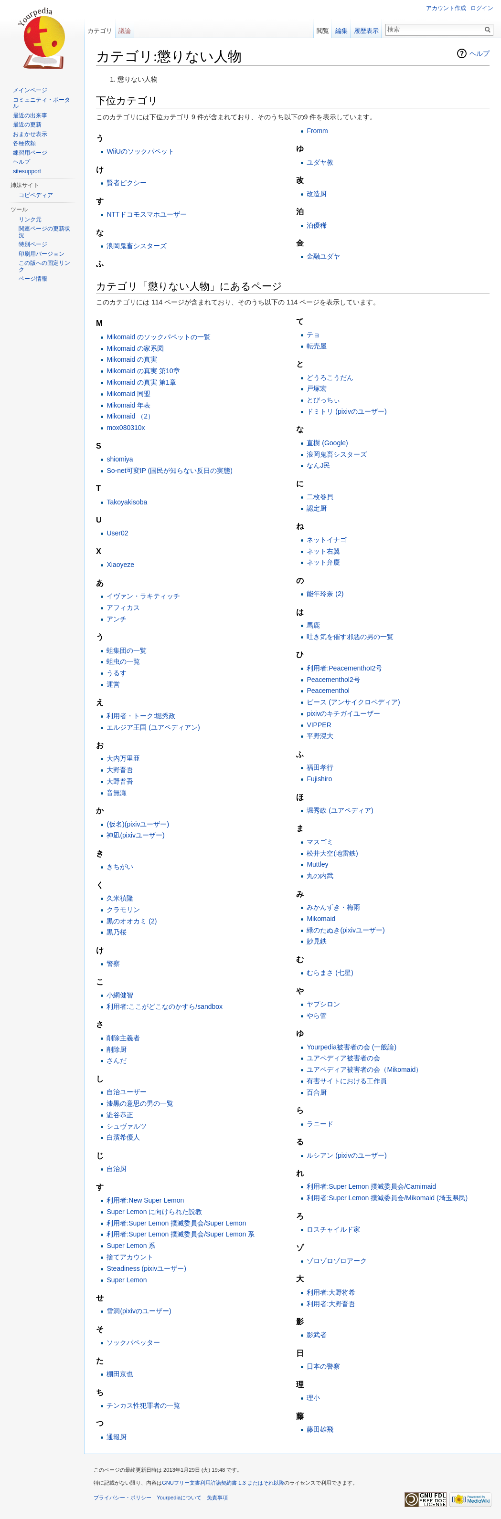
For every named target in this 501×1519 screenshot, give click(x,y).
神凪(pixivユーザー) (135, 835)
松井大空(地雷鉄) (332, 853)
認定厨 (317, 508)
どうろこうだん (330, 377)
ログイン (481, 8)
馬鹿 (313, 625)
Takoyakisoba (127, 502)
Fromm (317, 131)
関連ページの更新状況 (44, 232)
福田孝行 (320, 767)
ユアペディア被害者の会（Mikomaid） (364, 1069)
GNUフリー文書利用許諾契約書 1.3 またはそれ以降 (223, 1483)
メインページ (30, 90)
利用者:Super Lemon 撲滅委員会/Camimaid (371, 1186)
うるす (117, 673)
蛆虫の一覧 (123, 661)
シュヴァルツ (127, 1126)
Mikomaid (321, 918)
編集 (341, 30)
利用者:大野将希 (331, 1292)
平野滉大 (320, 736)
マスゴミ (320, 842)
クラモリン (123, 909)
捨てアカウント (130, 1257)
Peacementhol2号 (333, 679)
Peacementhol (328, 690)
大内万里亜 (123, 758)
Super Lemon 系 (131, 1245)
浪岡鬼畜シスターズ (137, 246)
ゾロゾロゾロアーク (337, 1261)
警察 (113, 963)
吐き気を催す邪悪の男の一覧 (350, 636)
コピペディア (36, 195)
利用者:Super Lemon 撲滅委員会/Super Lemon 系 (181, 1234)
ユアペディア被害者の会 (343, 1058)
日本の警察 (323, 1366)
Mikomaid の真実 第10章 (143, 371)
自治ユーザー (127, 1092)
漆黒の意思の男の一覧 (140, 1103)
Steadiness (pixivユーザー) (146, 1268)
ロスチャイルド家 (333, 1229)
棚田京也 (120, 1374)
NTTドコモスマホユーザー (146, 214)
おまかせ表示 (30, 134)
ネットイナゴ (327, 540)
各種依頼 (24, 143)
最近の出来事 (30, 115)
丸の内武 (320, 876)
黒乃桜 (117, 932)
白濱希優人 (123, 1137)
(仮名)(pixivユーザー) (138, 824)
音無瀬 (117, 792)
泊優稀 (317, 225)
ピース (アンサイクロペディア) (353, 702)
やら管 (317, 1015)
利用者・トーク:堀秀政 (141, 716)
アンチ (117, 619)
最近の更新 (27, 124)
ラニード (320, 1124)
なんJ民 (318, 465)
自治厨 (117, 1169)
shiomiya (120, 459)
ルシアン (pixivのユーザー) (346, 1155)
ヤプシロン (323, 1004)
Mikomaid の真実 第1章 (141, 382)
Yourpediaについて (179, 1497)
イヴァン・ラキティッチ (143, 596)
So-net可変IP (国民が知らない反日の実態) (169, 470)
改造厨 (317, 194)
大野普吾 (120, 781)
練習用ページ (30, 152)
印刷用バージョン (41, 254)
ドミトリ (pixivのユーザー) (346, 411)
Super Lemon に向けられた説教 (154, 1211)
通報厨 (117, 1437)
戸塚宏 (317, 388)
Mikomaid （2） (130, 416)
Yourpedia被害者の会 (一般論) (351, 1047)
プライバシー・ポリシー (122, 1497)
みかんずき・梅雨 (333, 907)
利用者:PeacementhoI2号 (344, 668)
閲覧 (323, 30)
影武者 (317, 1335)
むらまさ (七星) (330, 972)
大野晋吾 (120, 770)
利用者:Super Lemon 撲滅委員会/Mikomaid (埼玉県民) (387, 1198)
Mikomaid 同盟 (128, 394)
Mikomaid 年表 (128, 405)
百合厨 (317, 1092)
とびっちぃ (323, 400)
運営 (113, 684)
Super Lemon (127, 1280)
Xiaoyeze (120, 564)
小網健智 (120, 995)
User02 (117, 533)
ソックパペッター (133, 1342)
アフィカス (123, 607)
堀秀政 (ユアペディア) (340, 810)
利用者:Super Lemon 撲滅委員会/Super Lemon (176, 1223)
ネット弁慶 (323, 562)
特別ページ (33, 244)
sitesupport (27, 171)
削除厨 (117, 1049)
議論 (124, 30)
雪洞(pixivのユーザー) (139, 1311)
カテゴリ (99, 30)
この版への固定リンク (44, 266)
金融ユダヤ (323, 256)
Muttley (317, 864)
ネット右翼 (323, 551)
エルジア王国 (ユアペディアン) (153, 727)
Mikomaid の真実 (132, 359)
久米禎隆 (120, 898)
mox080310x (126, 427)
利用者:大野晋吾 (331, 1304)
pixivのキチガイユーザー (343, 713)
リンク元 (30, 219)
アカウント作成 (446, 8)
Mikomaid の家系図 (135, 348)
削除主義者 (123, 1038)
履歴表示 (366, 30)
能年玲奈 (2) (325, 593)
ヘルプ (479, 53)
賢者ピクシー (127, 183)
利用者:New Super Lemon (145, 1200)
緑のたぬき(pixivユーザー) (345, 930)
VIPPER (319, 725)
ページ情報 (33, 278)
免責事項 (217, 1497)
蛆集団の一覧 (127, 650)
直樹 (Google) (327, 443)
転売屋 (317, 346)
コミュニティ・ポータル (41, 103)
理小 (313, 1398)
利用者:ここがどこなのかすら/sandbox (165, 1006)
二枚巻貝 (320, 497)
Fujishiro (319, 779)
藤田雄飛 (320, 1429)
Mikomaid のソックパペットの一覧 (159, 337)
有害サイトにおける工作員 (347, 1081)
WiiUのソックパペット (140, 151)
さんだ (117, 1060)
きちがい (120, 866)
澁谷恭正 (120, 1115)
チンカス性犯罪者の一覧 (143, 1405)
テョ (313, 334)
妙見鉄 (317, 941)
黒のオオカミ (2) (132, 921)
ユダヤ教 (320, 162)
